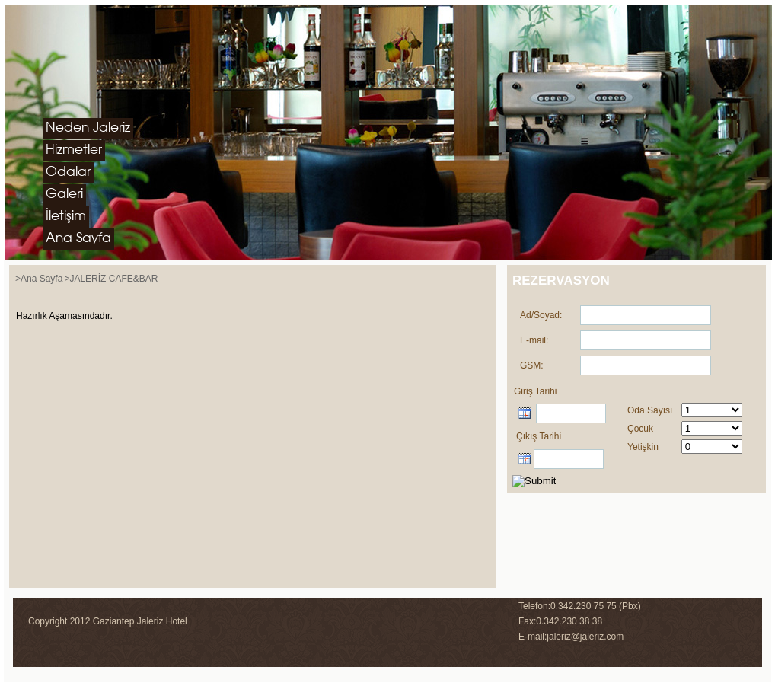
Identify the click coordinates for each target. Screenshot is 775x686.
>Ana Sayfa (38, 278)
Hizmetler (74, 150)
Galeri (64, 194)
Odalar (68, 172)
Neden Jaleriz (88, 128)
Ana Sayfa (78, 238)
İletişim (66, 216)
